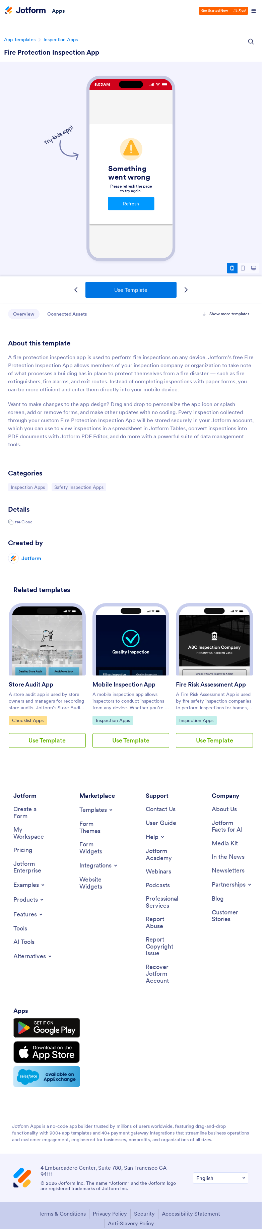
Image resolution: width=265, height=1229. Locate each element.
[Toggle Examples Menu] (29, 885)
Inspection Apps (61, 40)
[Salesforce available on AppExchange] (44, 1074)
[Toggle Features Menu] (28, 914)
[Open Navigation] (253, 10)
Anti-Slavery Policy (131, 1220)
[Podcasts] (158, 886)
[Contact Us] (161, 809)
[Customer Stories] (230, 916)
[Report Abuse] (164, 923)
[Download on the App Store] (44, 1050)
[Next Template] (186, 290)
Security (144, 1211)
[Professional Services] (164, 902)
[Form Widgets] (97, 848)
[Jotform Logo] (25, 11)
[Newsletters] (228, 871)
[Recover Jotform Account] (164, 974)
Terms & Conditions (62, 1211)
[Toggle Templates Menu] (96, 809)
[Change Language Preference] (220, 1175)
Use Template (130, 289)
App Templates (20, 40)
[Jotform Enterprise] (31, 867)
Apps (58, 11)
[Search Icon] (251, 41)
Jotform (31, 558)
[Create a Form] (31, 812)
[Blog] (218, 899)
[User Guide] (161, 823)
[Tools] (20, 929)
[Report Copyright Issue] (164, 947)
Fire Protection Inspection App (51, 52)
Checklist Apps (29, 720)
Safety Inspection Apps (79, 486)
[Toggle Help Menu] (155, 837)
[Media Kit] (225, 843)
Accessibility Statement (191, 1211)
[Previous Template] (76, 290)
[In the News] (228, 857)
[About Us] (224, 809)
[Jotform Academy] (164, 855)
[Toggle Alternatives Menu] (33, 957)
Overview (24, 314)
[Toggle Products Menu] (29, 900)
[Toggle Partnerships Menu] (232, 885)
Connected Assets (68, 314)
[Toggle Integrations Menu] (98, 865)
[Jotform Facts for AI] (230, 826)
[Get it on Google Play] (44, 1028)
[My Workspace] (31, 833)
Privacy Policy (110, 1211)
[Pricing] (22, 850)
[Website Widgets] (97, 883)
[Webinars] (158, 872)
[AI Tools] (24, 943)
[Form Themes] (97, 827)
